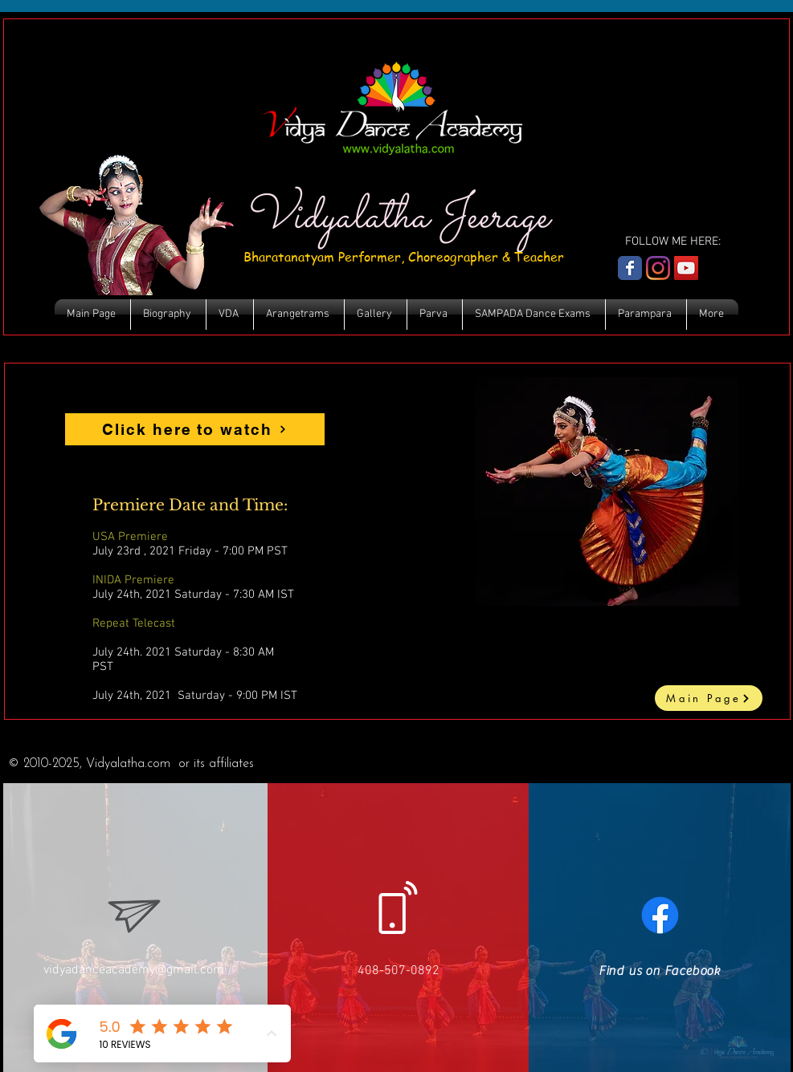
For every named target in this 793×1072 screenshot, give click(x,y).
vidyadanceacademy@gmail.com (133, 970)
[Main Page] (708, 698)
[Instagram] (658, 268)
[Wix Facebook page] (630, 268)
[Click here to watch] (195, 429)
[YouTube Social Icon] (686, 268)
